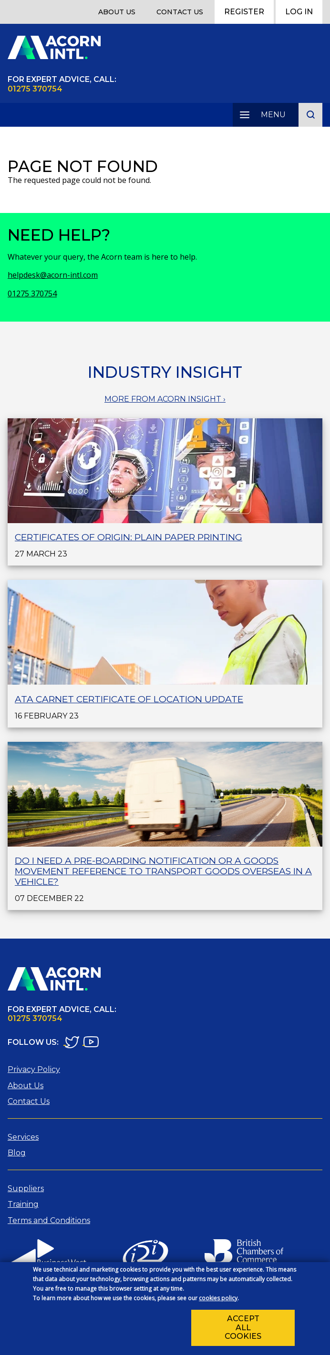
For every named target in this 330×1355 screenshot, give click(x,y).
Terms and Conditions (49, 1220)
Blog (17, 1152)
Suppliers (26, 1188)
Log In (299, 11)
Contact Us (179, 12)
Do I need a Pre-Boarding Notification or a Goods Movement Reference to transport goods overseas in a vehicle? (163, 871)
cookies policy (218, 1300)
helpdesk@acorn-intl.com (53, 275)
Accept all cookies (243, 1330)
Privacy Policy (34, 1069)
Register (244, 11)
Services (23, 1137)
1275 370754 (37, 88)
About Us (116, 12)
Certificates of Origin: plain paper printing (128, 537)
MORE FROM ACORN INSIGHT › (165, 399)
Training (23, 1204)
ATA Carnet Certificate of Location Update (129, 699)
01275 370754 (32, 293)
